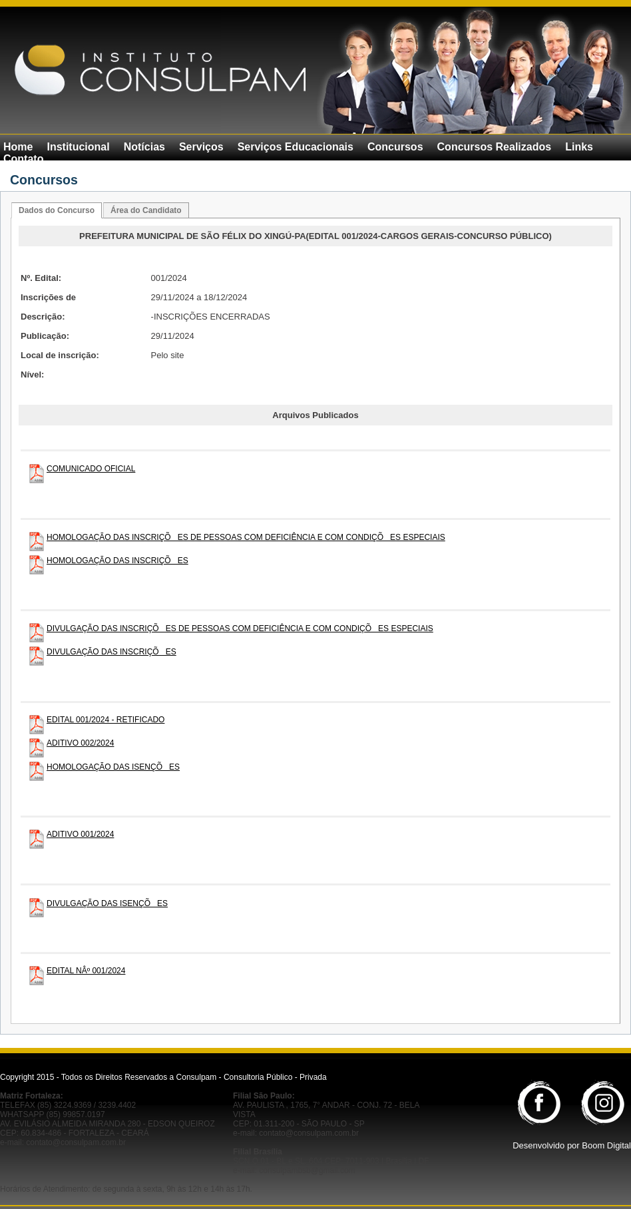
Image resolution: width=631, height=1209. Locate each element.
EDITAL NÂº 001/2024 (86, 970)
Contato (23, 158)
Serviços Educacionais (295, 146)
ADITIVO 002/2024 (80, 743)
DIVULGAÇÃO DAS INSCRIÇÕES (111, 651)
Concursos (395, 146)
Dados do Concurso (57, 210)
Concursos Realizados (494, 146)
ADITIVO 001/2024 (80, 834)
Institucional (78, 146)
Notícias (144, 146)
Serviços (201, 146)
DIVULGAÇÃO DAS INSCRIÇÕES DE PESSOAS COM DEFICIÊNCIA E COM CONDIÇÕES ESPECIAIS (240, 628)
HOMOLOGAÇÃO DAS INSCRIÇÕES (117, 560)
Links (579, 146)
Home (18, 146)
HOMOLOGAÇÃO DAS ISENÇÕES (113, 767)
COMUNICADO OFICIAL (91, 468)
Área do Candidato (146, 210)
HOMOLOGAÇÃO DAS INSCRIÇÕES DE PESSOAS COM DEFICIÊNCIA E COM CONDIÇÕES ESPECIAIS (246, 537)
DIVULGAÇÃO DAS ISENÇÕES (107, 903)
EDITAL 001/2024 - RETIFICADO (105, 719)
